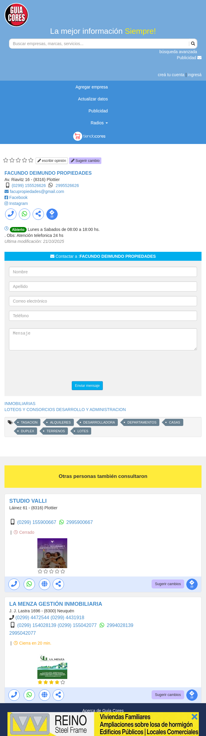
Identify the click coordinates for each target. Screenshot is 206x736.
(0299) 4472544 (32, 617)
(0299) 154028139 (37, 625)
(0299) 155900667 (37, 522)
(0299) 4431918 (67, 617)
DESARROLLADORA (99, 422)
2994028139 (120, 625)
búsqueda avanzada (178, 51)
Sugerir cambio (85, 161)
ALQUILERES (60, 422)
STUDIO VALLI (28, 501)
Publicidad (189, 57)
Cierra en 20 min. (32, 643)
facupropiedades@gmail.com (37, 191)
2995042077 (22, 633)
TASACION (29, 422)
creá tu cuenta (171, 74)
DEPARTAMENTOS (141, 422)
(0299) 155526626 (29, 185)
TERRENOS (56, 431)
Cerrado (24, 532)
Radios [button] (99, 122)
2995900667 (79, 522)
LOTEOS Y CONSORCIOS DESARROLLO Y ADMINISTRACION (65, 409)
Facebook (18, 197)
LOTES (82, 431)
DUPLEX (27, 431)
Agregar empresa (91, 87)
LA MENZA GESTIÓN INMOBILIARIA (55, 604)
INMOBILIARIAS (19, 403)
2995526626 (67, 185)
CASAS (174, 422)
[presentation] (54, 366)
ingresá (195, 74)
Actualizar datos (93, 98)
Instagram (18, 203)
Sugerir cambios (168, 584)
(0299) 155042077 (78, 625)
